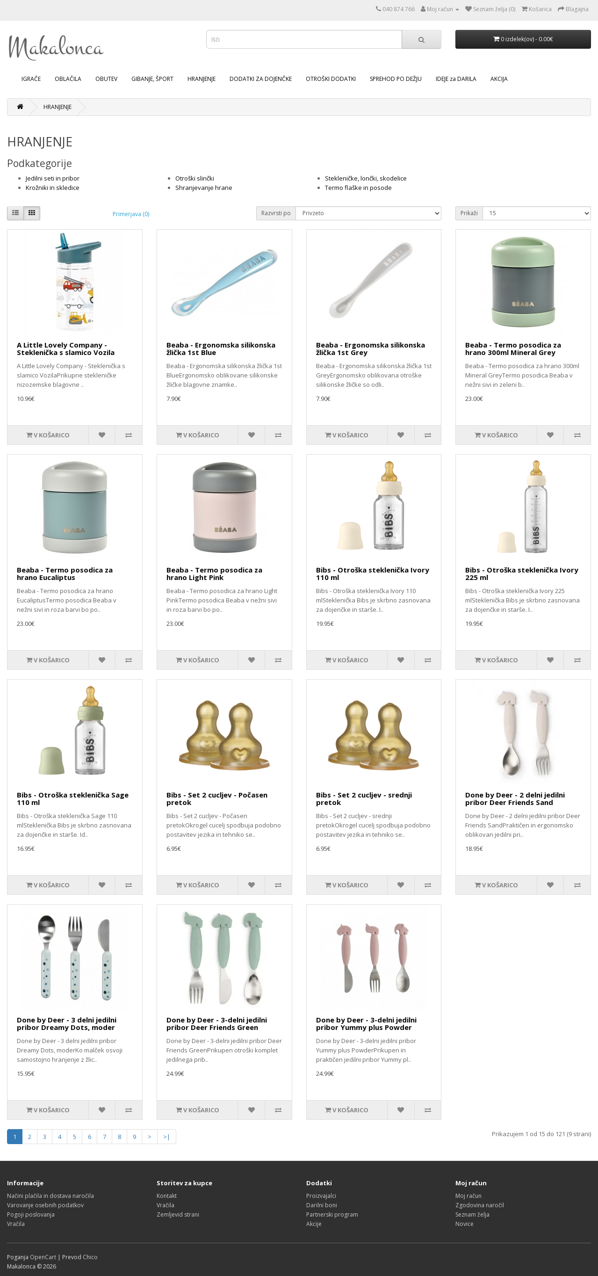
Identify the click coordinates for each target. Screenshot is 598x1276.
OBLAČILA (68, 79)
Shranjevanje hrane (203, 187)
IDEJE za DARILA (456, 79)
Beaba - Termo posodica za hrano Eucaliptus (65, 573)
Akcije (314, 1224)
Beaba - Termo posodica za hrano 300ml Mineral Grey (513, 348)
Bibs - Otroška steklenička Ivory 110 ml (372, 573)
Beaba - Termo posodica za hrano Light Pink (214, 573)
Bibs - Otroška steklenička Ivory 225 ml (521, 573)
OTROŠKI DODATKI (331, 79)
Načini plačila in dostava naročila (50, 1196)
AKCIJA (499, 79)
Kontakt (167, 1196)
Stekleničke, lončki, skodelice (366, 178)
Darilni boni (321, 1205)
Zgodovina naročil (479, 1205)
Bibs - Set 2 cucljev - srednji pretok (364, 798)
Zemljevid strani (178, 1214)
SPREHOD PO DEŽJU (396, 79)
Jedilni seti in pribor (52, 178)
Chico (90, 1257)
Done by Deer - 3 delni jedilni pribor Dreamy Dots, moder (66, 1023)
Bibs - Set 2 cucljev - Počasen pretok (216, 798)
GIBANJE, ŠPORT (152, 79)
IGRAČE (31, 79)
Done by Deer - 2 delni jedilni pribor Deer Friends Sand (515, 798)
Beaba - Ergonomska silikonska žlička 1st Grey (370, 348)
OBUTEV (106, 79)
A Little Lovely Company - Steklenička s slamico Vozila (66, 348)
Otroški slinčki (194, 178)
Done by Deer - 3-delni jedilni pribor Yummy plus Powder (366, 1023)
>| (166, 1136)
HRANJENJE (201, 79)
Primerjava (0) (131, 214)
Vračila (16, 1224)
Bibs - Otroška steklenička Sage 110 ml (73, 798)
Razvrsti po (276, 213)
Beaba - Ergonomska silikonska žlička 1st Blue (220, 348)
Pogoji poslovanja (31, 1214)
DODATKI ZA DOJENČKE (261, 79)
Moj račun (468, 1196)
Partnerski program (332, 1214)
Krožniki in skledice (52, 187)
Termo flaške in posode (358, 187)
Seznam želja (472, 1214)
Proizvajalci (321, 1196)
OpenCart (43, 1257)
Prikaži (469, 213)
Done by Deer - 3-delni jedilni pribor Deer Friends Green (216, 1023)
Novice (464, 1224)
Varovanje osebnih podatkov (45, 1205)
